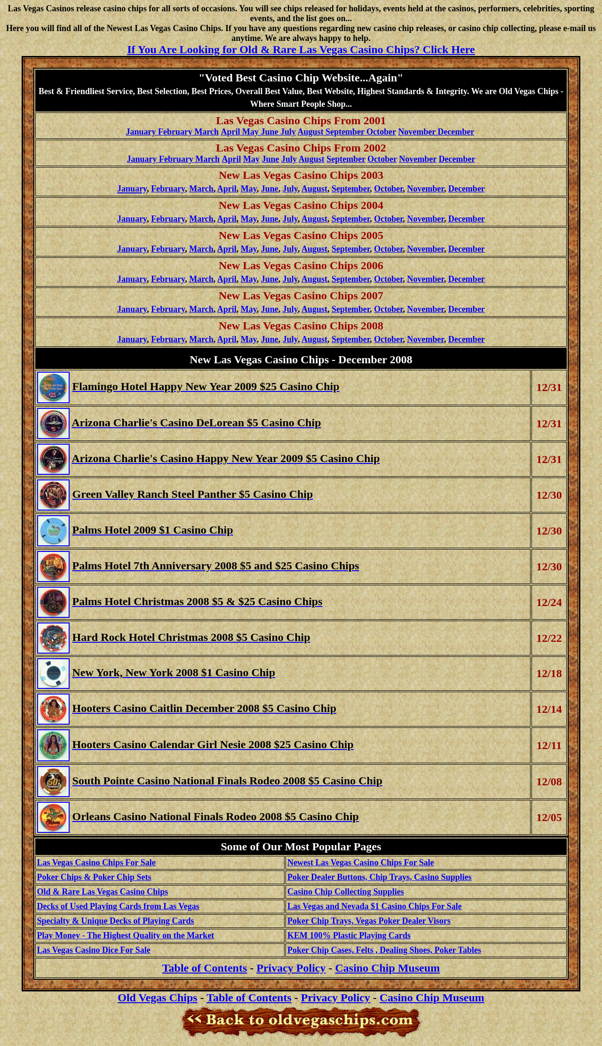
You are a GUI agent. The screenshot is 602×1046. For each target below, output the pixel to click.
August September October (347, 131)
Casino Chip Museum (387, 968)
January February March (172, 131)
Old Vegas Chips (157, 997)
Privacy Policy (290, 968)
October (382, 159)
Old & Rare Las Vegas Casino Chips (102, 891)
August (312, 159)
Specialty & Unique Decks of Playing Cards (115, 921)
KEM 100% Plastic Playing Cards (349, 935)
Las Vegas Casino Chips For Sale (96, 862)
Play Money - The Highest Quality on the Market (125, 935)
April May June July (258, 131)
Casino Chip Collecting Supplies (345, 891)
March (201, 188)
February (168, 188)
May (251, 159)
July (289, 159)
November (417, 159)
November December (436, 131)
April (227, 188)
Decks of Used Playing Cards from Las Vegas (118, 906)
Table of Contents (248, 997)
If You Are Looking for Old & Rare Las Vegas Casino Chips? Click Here (301, 49)
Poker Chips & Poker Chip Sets (94, 877)
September (345, 159)
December (457, 159)
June (270, 159)
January (132, 219)
